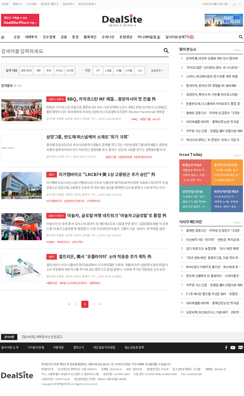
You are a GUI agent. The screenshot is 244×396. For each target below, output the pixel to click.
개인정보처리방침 (104, 347)
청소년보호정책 (134, 347)
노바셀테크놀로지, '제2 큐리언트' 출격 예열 (228, 180)
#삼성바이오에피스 (74, 201)
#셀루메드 (94, 283)
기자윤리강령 (35, 347)
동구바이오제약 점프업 (227, 165)
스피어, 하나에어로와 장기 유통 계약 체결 (211, 76)
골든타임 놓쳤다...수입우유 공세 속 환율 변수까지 (196, 206)
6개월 (129, 70)
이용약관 (58, 347)
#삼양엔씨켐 (125, 157)
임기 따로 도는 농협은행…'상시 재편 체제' (212, 249)
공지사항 (9, 337)
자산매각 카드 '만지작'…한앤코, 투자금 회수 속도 (196, 197)
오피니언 (108, 37)
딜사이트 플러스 (49, 4)
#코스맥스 (77, 242)
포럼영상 (126, 37)
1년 (139, 70)
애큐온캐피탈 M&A (226, 191)
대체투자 (31, 37)
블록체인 (90, 37)
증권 (75, 37)
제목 (38, 70)
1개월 (108, 70)
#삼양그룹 (145, 119)
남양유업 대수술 (192, 191)
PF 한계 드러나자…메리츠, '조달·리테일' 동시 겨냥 (228, 197)
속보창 (4, 4)
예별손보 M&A (191, 165)
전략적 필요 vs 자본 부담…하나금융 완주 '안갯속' (196, 175)
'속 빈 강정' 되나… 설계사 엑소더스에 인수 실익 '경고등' (196, 180)
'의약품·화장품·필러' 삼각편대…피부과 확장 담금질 (228, 170)
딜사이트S (68, 4)
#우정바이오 (93, 201)
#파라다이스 (63, 242)
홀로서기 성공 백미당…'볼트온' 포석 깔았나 (196, 201)
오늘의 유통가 (56, 99)
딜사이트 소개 (9, 347)
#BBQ (134, 119)
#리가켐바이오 (54, 201)
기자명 (69, 70)
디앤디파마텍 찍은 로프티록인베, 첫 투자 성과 (228, 175)
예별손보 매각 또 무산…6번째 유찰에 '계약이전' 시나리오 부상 (196, 170)
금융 (64, 37)
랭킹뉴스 (18, 4)
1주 (98, 70)
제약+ (51, 174)
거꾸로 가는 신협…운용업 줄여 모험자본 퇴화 (214, 131)
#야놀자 (50, 242)
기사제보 (31, 4)
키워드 (59, 70)
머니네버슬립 (149, 37)
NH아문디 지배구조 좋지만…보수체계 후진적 (214, 267)
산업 (16, 37)
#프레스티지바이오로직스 (73, 283)
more (237, 50)
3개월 (119, 70)
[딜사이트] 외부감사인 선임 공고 (42, 337)
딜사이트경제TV (87, 4)
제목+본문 (26, 70)
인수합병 (49, 37)
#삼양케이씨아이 (143, 157)
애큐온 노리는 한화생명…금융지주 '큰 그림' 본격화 (228, 201)
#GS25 (156, 119)
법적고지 (79, 347)
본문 (48, 70)
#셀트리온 (51, 283)
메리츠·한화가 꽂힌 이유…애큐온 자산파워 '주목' (228, 206)
